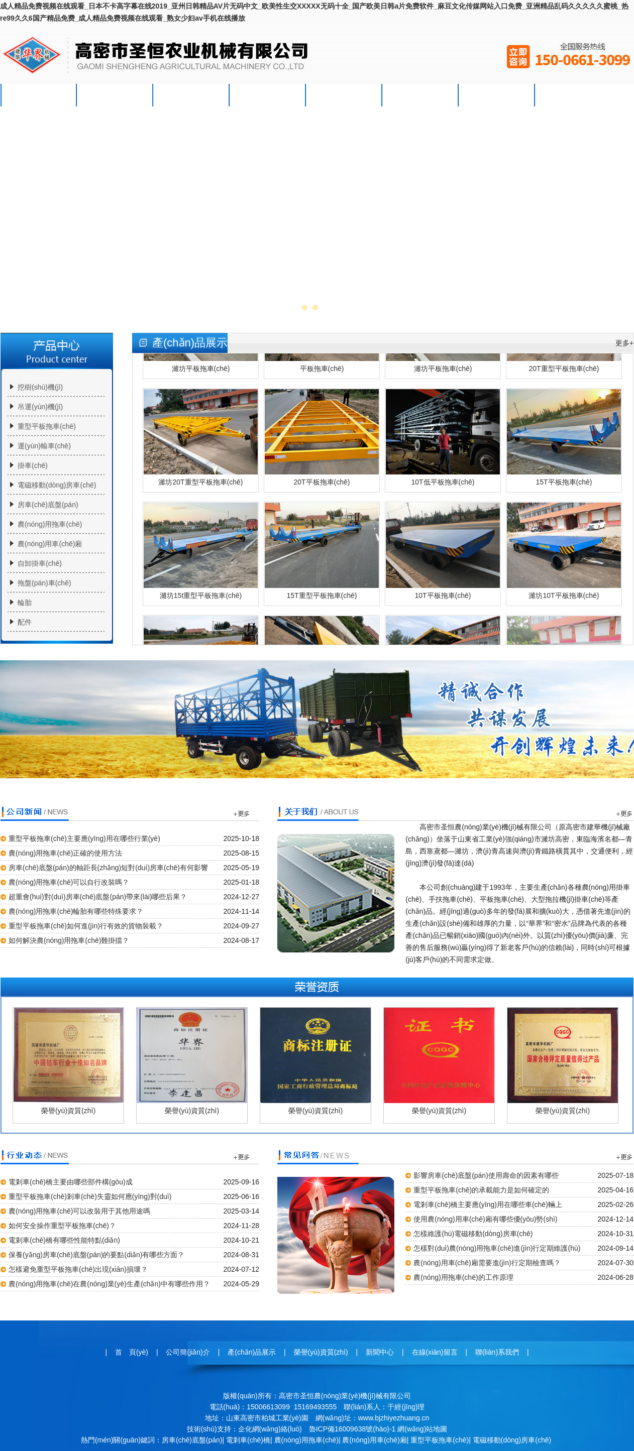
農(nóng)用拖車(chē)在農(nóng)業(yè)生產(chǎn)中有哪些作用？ (109, 1284)
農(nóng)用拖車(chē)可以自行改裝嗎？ (69, 882)
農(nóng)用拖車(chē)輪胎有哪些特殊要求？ (76, 911)
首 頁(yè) (39, 95)
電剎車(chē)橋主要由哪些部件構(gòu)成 (71, 1182)
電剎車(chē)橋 (248, 1440)
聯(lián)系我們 (496, 95)
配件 (25, 622)
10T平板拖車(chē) (443, 553)
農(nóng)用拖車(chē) (50, 524)
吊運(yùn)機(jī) (40, 407)
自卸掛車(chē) (40, 563)
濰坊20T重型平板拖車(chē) (201, 440)
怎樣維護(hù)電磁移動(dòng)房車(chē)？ (473, 1234)
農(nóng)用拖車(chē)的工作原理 (463, 1277)
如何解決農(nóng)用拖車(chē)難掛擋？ (69, 940)
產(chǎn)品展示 (191, 95)
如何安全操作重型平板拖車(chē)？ (62, 1226)
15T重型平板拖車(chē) (322, 553)
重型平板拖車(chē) (47, 426)
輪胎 (25, 602)
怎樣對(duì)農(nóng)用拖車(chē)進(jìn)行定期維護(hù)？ (496, 1248)
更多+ (624, 343)
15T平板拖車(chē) (564, 440)
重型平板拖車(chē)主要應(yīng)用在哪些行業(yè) (84, 838)
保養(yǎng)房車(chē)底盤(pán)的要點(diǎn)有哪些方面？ (96, 1255)
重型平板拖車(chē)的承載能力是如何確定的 (481, 1190)
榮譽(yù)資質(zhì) (267, 95)
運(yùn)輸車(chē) (44, 446)
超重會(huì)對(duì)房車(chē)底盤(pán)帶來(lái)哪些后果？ (98, 897)
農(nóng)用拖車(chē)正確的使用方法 (65, 853)
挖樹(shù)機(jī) (40, 387)
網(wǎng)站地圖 (422, 1429)
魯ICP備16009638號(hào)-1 (352, 1429)
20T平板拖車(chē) (322, 440)
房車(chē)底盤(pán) (48, 505)
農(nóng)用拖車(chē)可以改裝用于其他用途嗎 (79, 1211)
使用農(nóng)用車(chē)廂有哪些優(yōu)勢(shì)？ (485, 1219)
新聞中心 (344, 95)
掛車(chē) (33, 465)
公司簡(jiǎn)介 (115, 95)
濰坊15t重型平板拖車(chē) (201, 553)
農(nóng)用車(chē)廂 (50, 544)
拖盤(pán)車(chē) (44, 583)
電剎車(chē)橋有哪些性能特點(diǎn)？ (64, 1240)
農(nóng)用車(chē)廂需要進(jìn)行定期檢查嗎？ (486, 1263)
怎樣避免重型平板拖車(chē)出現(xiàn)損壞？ (78, 1269)
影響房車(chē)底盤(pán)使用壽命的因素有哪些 (486, 1175)
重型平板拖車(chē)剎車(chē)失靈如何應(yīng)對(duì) (90, 1196)
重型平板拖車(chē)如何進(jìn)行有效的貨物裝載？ (86, 926)
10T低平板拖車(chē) (443, 440)
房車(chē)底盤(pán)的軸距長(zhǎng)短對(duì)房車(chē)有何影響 (108, 868)
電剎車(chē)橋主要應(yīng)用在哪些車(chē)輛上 (487, 1204)
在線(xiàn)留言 (420, 95)
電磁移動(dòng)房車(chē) (57, 485)
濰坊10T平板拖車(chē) (564, 553)
